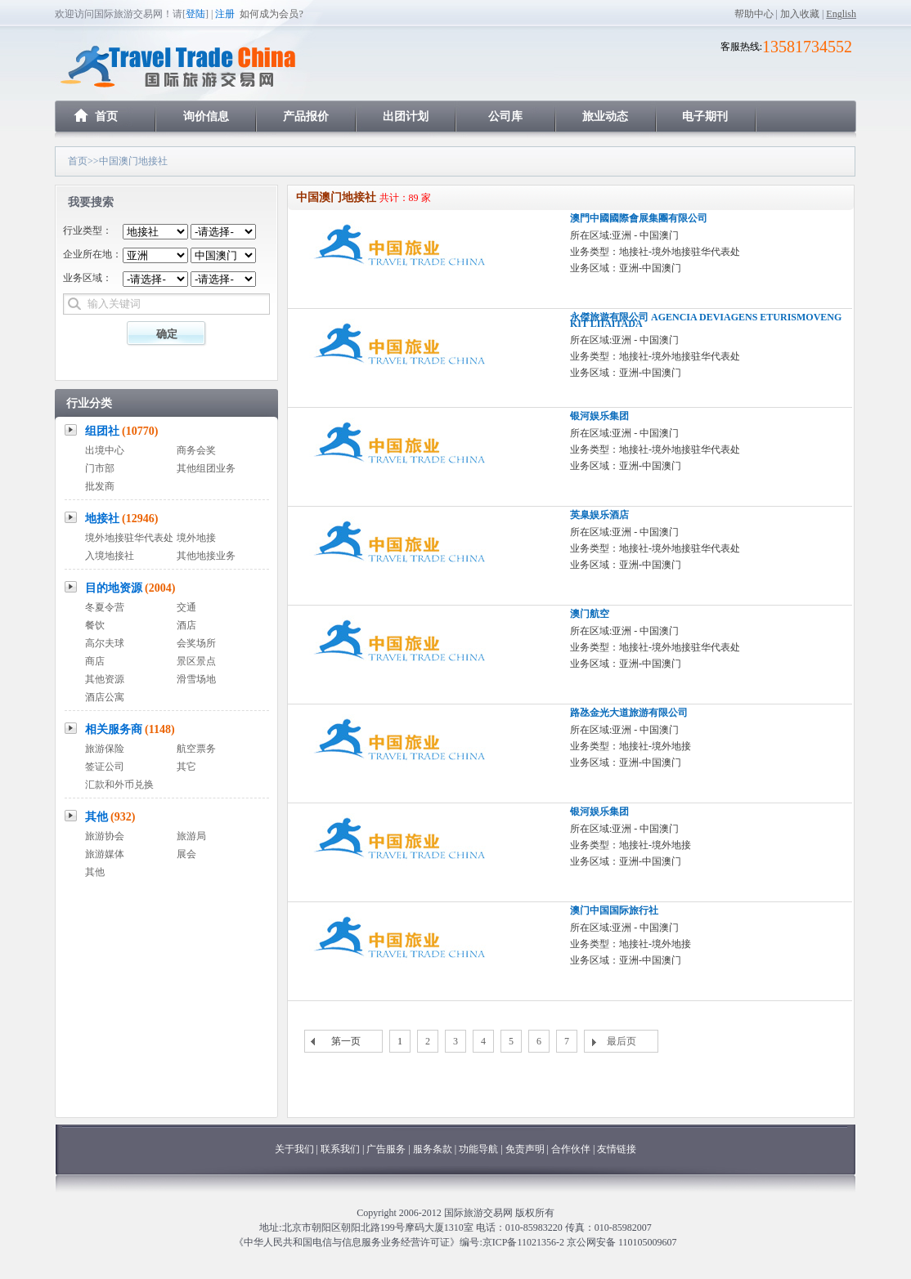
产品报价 (306, 116)
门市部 (99, 468)
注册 (225, 14)
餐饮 (95, 625)
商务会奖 (196, 450)
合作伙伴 (570, 1149)
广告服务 (387, 1149)
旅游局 (191, 836)
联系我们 (340, 1149)
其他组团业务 (206, 468)
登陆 (195, 14)
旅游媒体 (104, 854)
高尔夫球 (104, 643)
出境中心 (104, 450)
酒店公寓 (104, 697)
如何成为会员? (271, 14)
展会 (186, 854)
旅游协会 (104, 836)
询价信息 (206, 116)
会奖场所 (196, 643)
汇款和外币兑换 (119, 784)
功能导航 (479, 1149)
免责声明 (525, 1149)
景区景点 (196, 661)
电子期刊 (705, 116)
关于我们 (294, 1149)
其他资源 (104, 679)
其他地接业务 (206, 555)
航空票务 (196, 748)
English (841, 14)
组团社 (122, 431)
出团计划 (406, 116)
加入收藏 (799, 14)
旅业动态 (605, 116)
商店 (95, 661)
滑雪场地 (196, 679)
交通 (186, 607)
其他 (110, 817)
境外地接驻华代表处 (129, 537)
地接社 (122, 518)
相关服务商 (130, 729)
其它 (186, 766)
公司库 (505, 116)
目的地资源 (130, 588)
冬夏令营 (104, 607)
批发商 (99, 486)
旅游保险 (104, 748)
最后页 (621, 1041)
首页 (106, 116)
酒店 (186, 625)
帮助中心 (754, 14)
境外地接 (196, 537)
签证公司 (104, 766)
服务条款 (432, 1149)
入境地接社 (109, 555)
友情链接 (616, 1149)
